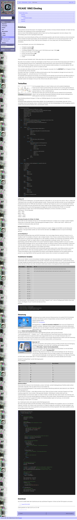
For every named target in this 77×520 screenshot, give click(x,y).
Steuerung (23, 20)
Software (4, 27)
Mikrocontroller (24, 2)
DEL (14, 45)
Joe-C (20, 2)
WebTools (4, 43)
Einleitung (23, 14)
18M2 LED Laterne (7, 39)
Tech (4, 29)
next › (72, 2)
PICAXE (29, 2)
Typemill (20, 518)
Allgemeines (5, 23)
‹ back (70, 2)
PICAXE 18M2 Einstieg (24, 13)
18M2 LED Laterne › (69, 514)
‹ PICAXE (21, 514)
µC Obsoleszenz (6, 41)
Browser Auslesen (8, 50)
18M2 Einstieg (6, 37)
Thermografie (5, 25)
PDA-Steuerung (42, 323)
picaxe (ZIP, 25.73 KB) (27, 505)
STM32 (4, 33)
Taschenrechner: (4, 45)
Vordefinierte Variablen (28, 18)
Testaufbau (24, 16)
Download (23, 21)
